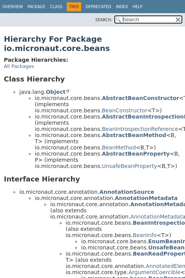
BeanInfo (145, 235)
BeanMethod (119, 147)
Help (137, 7)
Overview (12, 7)
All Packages (19, 66)
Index (122, 7)
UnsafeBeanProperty (129, 166)
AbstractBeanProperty (136, 154)
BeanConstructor (125, 110)
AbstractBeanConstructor (140, 98)
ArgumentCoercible (155, 272)
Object (55, 92)
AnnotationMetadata (146, 198)
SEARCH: (103, 20)
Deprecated (98, 7)
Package (36, 7)
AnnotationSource (126, 192)
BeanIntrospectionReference (140, 129)
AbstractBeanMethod (134, 135)
